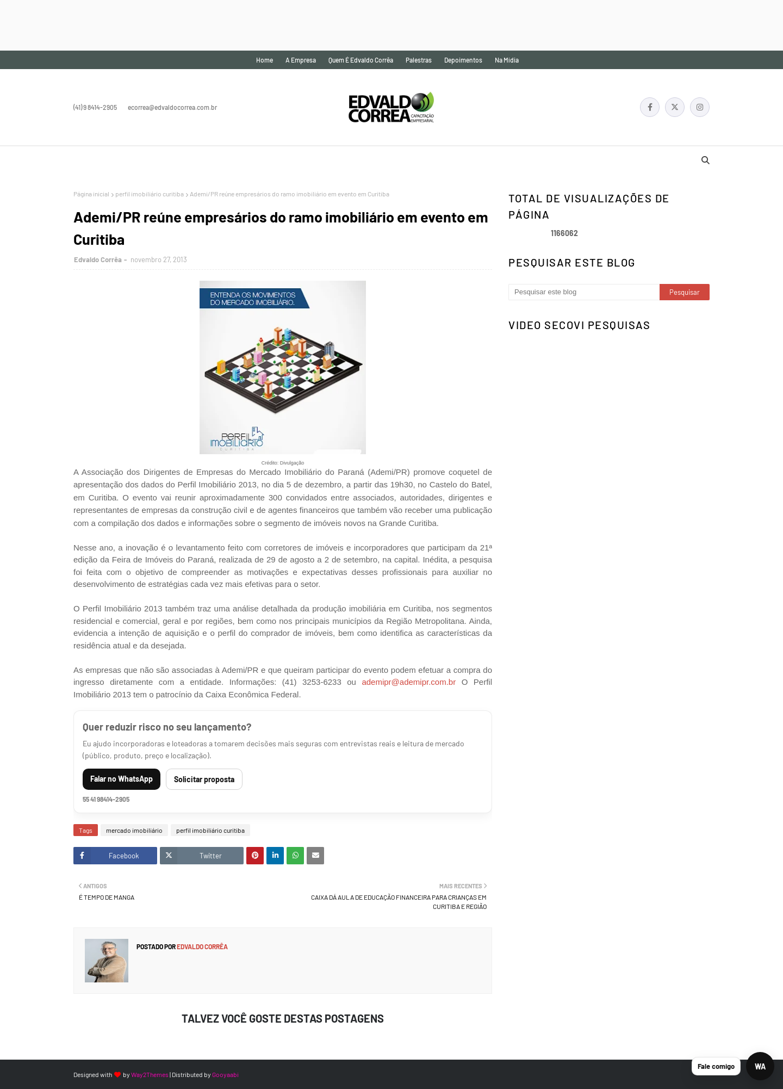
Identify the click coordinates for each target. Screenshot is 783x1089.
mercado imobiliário (134, 830)
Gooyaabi (225, 1074)
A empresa (300, 60)
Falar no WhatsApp (121, 778)
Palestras (419, 60)
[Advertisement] (198, 24)
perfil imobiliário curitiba (149, 193)
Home (264, 60)
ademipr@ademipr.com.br (409, 681)
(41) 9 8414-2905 (95, 107)
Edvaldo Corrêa (98, 259)
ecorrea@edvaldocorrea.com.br (172, 107)
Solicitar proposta (204, 779)
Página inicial (91, 193)
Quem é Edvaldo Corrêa (360, 60)
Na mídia (507, 60)
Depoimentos (463, 60)
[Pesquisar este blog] (584, 292)
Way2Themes (150, 1074)
